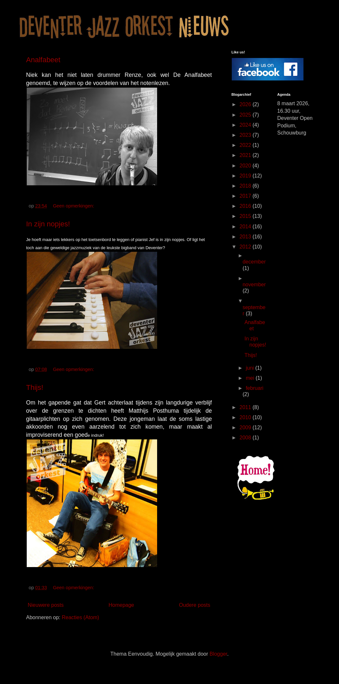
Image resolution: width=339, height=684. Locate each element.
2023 (246, 135)
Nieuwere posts (46, 605)
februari (254, 388)
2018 (246, 186)
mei (251, 378)
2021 (246, 155)
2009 (246, 427)
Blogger (218, 654)
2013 (246, 236)
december (254, 261)
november (254, 284)
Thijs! (34, 387)
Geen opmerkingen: (74, 205)
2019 (246, 175)
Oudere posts (194, 605)
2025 (246, 115)
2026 (246, 104)
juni (250, 368)
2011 (246, 407)
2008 (246, 437)
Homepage (121, 605)
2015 (246, 216)
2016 (246, 206)
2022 (246, 145)
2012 (246, 246)
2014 (246, 226)
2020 (246, 165)
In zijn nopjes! (48, 224)
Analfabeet (43, 60)
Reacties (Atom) (80, 617)
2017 (246, 196)
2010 (246, 417)
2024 (246, 125)
